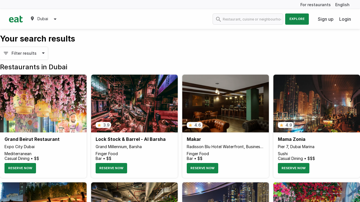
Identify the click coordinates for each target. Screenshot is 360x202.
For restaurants (315, 4)
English (342, 4)
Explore (297, 19)
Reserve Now (20, 168)
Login (345, 19)
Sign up (326, 19)
